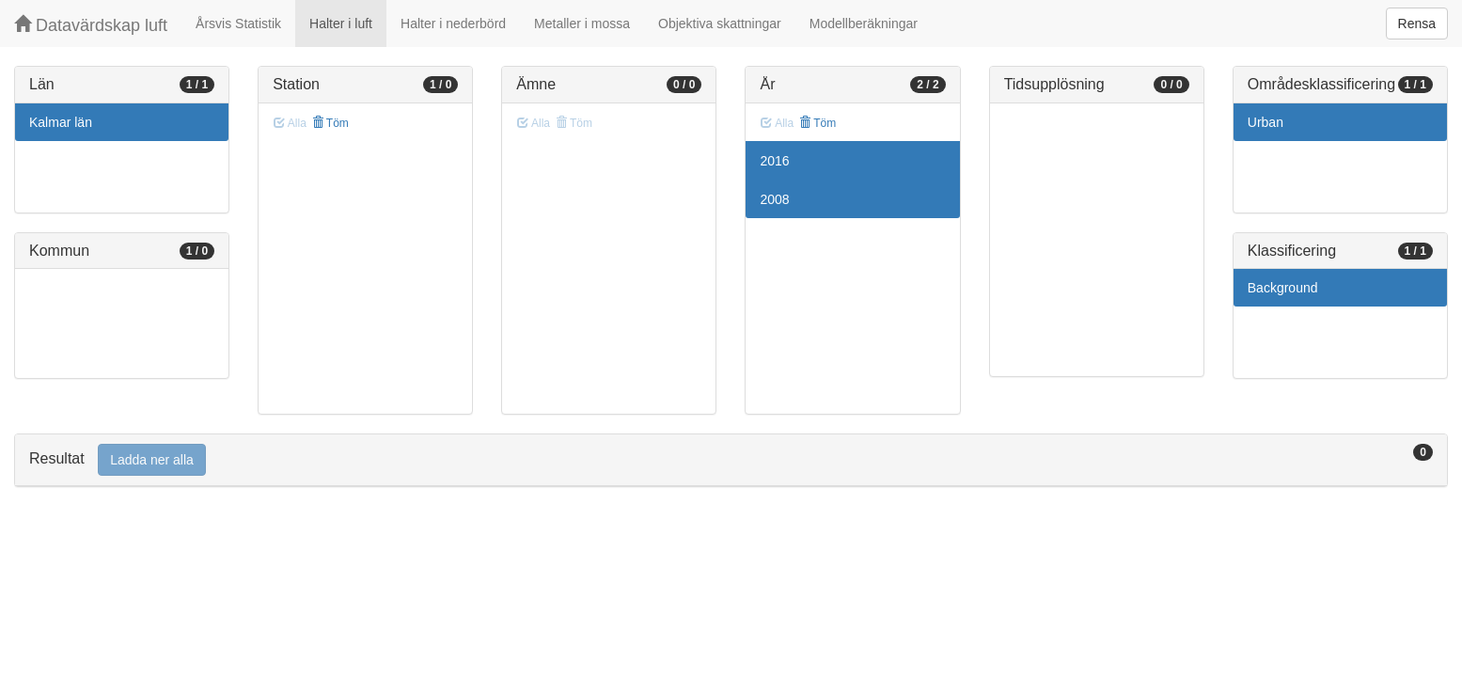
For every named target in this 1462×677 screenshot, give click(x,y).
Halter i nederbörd (453, 23)
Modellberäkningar (864, 23)
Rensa (1417, 23)
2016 (774, 160)
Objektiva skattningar (719, 23)
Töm (330, 123)
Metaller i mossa (582, 23)
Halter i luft (340, 23)
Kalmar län (60, 122)
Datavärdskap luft (90, 25)
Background (1283, 287)
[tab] (731, 460)
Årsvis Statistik (238, 23)
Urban (1265, 122)
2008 (774, 199)
